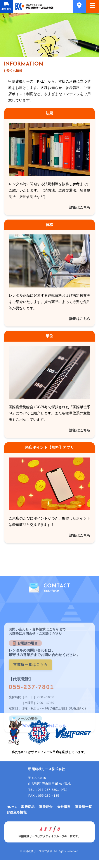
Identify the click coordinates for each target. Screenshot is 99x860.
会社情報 (64, 807)
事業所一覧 (83, 807)
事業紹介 (45, 807)
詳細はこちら (79, 207)
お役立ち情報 (17, 812)
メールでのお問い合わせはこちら (37, 761)
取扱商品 (6, 9)
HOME (12, 807)
